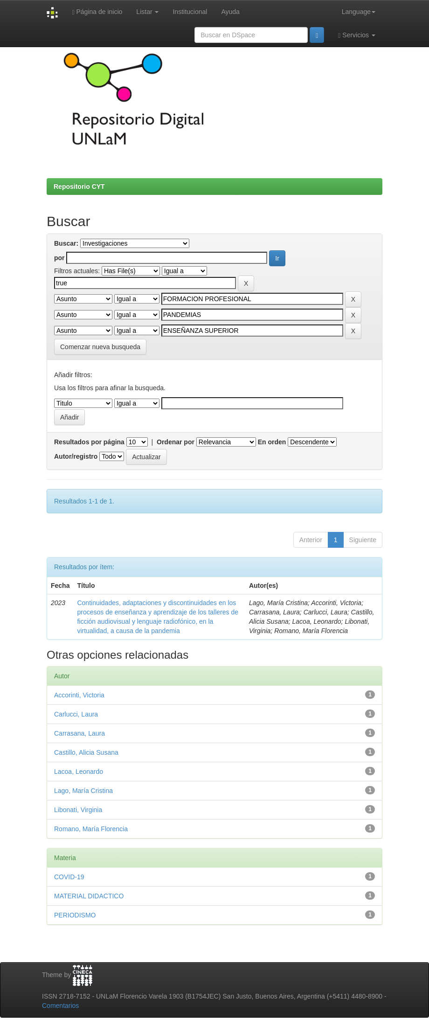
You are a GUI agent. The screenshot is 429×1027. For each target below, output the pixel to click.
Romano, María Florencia (91, 829)
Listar (147, 11)
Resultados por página (89, 442)
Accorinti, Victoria (79, 695)
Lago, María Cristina (83, 790)
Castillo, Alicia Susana (86, 752)
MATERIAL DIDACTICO (89, 896)
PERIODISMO (75, 915)
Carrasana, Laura (79, 733)
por (59, 258)
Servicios (356, 35)
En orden (272, 442)
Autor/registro (75, 456)
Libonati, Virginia (78, 809)
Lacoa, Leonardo (78, 771)
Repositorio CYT (79, 186)
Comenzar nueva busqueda (100, 347)
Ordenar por (175, 442)
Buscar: (66, 243)
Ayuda (230, 11)
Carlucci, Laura (76, 714)
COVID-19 (69, 877)
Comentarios (60, 1005)
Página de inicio (97, 12)
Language (358, 11)
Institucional (190, 11)
